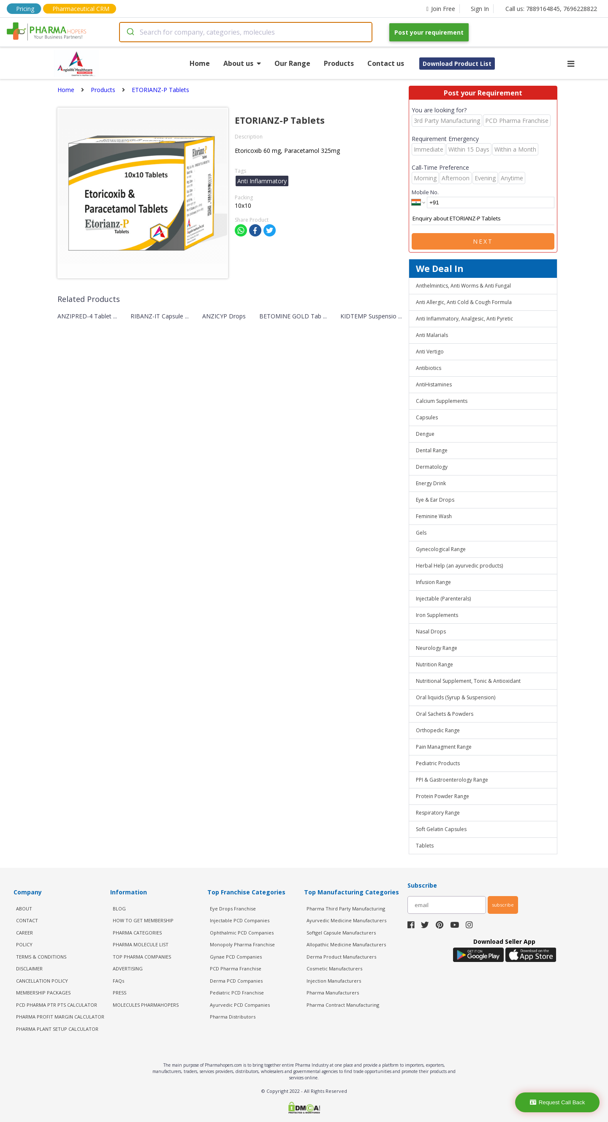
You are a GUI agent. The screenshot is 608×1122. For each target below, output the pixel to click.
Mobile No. (425, 192)
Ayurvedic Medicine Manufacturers (346, 920)
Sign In (480, 9)
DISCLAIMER (29, 968)
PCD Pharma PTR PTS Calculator (56, 1005)
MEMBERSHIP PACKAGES (43, 992)
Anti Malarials (432, 335)
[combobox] (246, 32)
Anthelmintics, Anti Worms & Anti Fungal (463, 285)
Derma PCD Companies (236, 981)
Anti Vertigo (430, 351)
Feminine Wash (434, 516)
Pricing (25, 9)
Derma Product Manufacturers (341, 957)
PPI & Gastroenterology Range (452, 779)
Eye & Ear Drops (435, 499)
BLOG (119, 908)
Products (339, 63)
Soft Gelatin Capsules (441, 829)
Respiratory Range (438, 812)
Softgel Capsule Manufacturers (341, 932)
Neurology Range (436, 648)
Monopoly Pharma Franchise (242, 944)
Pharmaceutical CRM (80, 9)
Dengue (425, 433)
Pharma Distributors (232, 1016)
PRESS (119, 992)
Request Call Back (557, 1102)
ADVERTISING (128, 968)
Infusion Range (433, 582)
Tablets (425, 845)
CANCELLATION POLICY (42, 981)
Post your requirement (429, 32)
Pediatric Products (438, 763)
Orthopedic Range (438, 730)
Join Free (440, 8)
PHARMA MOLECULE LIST (140, 944)
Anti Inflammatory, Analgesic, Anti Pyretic (464, 318)
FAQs (118, 981)
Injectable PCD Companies (239, 920)
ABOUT (24, 908)
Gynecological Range (441, 549)
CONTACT (27, 920)
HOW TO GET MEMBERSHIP (143, 920)
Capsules (427, 417)
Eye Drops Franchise (233, 908)
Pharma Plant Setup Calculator (57, 1029)
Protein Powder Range (442, 796)
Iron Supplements (437, 615)
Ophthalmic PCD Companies (242, 932)
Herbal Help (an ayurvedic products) (459, 565)
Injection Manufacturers (334, 981)
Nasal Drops (431, 631)
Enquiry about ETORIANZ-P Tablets (483, 218)
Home (200, 63)
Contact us (385, 63)
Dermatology (432, 466)
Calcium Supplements (441, 401)
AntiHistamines (434, 384)
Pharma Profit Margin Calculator (60, 1016)
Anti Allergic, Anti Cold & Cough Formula (464, 302)
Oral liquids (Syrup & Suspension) (455, 697)
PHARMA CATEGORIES (137, 932)
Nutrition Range (434, 664)
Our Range (292, 63)
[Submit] (130, 32)
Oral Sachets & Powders (444, 713)
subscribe (503, 905)
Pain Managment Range (444, 746)
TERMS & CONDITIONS (41, 957)
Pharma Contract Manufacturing (343, 1005)
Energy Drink (431, 483)
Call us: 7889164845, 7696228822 (551, 9)
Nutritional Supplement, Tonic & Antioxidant (468, 681)
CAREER (24, 932)
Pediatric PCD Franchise (237, 992)
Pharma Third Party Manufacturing (346, 908)
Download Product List (457, 64)
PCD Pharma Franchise (235, 968)
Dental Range (432, 450)
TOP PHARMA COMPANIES (142, 957)
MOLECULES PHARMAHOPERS (146, 1005)
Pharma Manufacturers (333, 992)
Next (483, 241)
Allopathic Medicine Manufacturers (346, 944)
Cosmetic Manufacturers (334, 968)
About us (242, 63)
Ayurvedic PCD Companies (240, 1005)
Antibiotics (428, 368)
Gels (421, 532)
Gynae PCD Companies (236, 957)
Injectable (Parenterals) (443, 598)
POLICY (24, 944)
